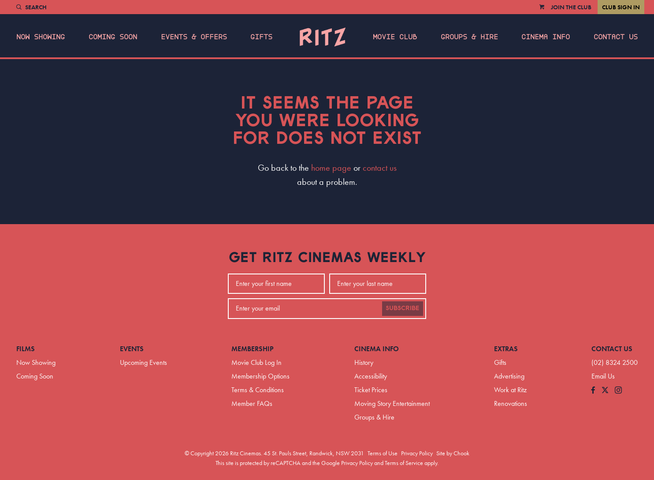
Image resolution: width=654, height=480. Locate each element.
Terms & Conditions (257, 389)
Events (132, 348)
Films (25, 348)
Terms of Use (383, 453)
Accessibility (370, 376)
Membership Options (260, 376)
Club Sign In (621, 7)
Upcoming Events (143, 362)
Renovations (510, 403)
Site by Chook (452, 453)
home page (331, 167)
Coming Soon (113, 37)
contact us (380, 167)
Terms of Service (404, 463)
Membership (252, 348)
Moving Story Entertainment (392, 403)
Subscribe (403, 308)
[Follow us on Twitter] (605, 390)
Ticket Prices (370, 389)
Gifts (261, 37)
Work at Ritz (510, 389)
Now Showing (40, 37)
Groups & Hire (469, 37)
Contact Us (616, 37)
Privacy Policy (417, 453)
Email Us (603, 376)
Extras (506, 348)
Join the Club (571, 7)
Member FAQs (251, 403)
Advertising (509, 376)
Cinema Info (545, 37)
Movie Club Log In (256, 362)
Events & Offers (194, 37)
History (363, 362)
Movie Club (395, 37)
